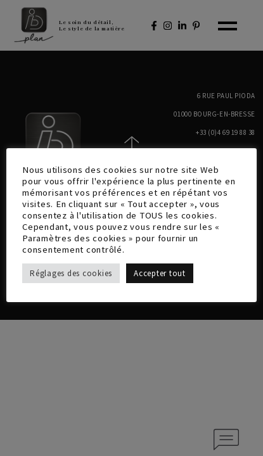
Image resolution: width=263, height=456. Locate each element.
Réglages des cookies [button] (71, 273)
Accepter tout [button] (160, 273)
